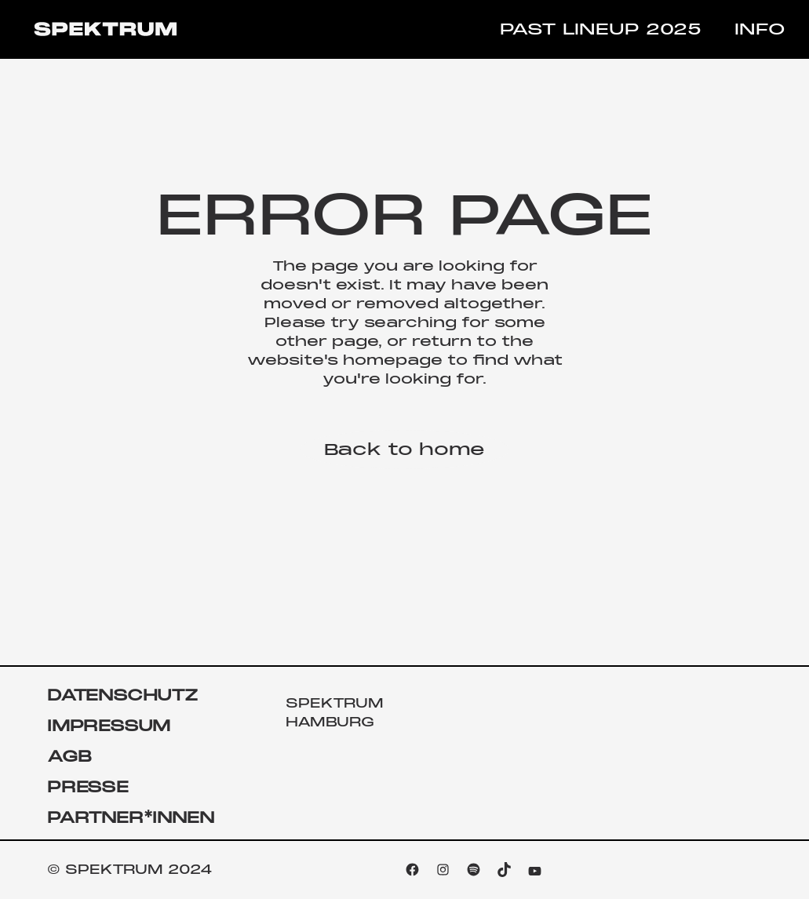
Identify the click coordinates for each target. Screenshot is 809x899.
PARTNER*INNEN (130, 818)
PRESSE (88, 787)
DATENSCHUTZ (122, 695)
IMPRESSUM (108, 726)
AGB (69, 756)
